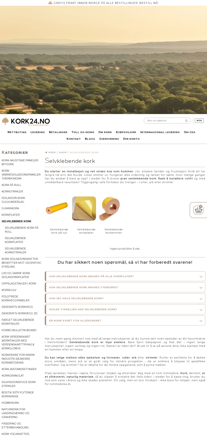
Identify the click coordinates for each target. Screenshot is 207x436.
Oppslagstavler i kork (19, 283)
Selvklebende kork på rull (21, 229)
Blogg (90, 138)
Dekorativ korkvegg (17, 306)
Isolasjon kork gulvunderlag (13, 199)
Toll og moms (82, 132)
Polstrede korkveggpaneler (15, 298)
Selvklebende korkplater (15, 240)
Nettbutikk (17, 132)
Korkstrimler (12, 191)
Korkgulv (9, 290)
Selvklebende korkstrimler (15, 250)
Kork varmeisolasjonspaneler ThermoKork (21, 174)
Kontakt (74, 138)
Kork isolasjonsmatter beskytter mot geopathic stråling (21, 262)
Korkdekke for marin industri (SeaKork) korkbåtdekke (18, 358)
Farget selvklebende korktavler (18, 321)
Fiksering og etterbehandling (15, 425)
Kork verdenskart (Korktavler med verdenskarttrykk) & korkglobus (18, 342)
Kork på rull (11, 185)
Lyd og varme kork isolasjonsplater (16, 275)
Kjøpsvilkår (126, 132)
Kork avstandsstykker (19, 369)
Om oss (189, 132)
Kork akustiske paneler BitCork (20, 162)
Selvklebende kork (16, 221)
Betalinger (58, 132)
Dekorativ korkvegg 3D (20, 313)
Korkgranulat (13, 375)
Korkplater (11, 214)
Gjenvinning (109, 138)
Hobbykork (10, 402)
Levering (38, 132)
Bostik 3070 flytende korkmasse (18, 394)
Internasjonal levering (160, 132)
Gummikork (10, 208)
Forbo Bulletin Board (19, 330)
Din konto (131, 138)
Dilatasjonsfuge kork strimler (19, 384)
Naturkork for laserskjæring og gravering (16, 413)
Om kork (105, 132)
